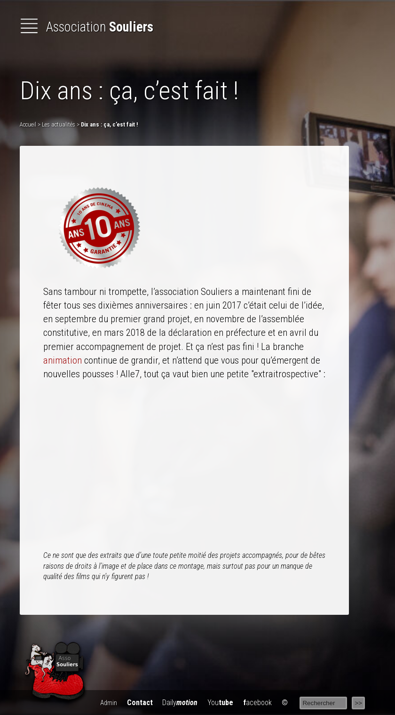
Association (86, 27)
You (220, 702)
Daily (180, 702)
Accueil (28, 124)
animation (62, 360)
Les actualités (58, 124)
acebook (257, 702)
